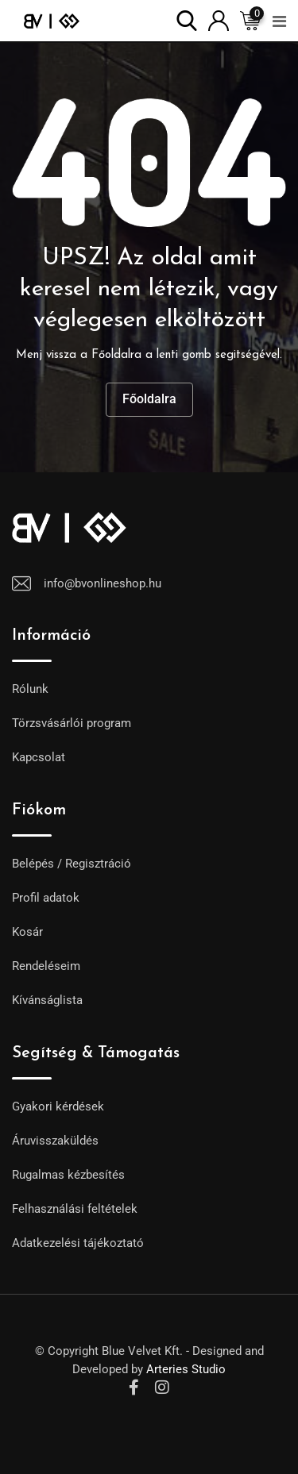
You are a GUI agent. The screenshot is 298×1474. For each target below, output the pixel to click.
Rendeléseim (46, 966)
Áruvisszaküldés (55, 1140)
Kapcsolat (38, 757)
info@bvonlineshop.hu (102, 583)
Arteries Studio (186, 1369)
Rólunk (30, 689)
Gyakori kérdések (58, 1106)
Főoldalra (149, 398)
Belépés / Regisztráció (71, 863)
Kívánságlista (47, 1000)
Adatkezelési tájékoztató (78, 1243)
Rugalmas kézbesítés (68, 1175)
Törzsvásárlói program (71, 723)
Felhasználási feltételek (74, 1209)
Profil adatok (45, 898)
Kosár (27, 932)
